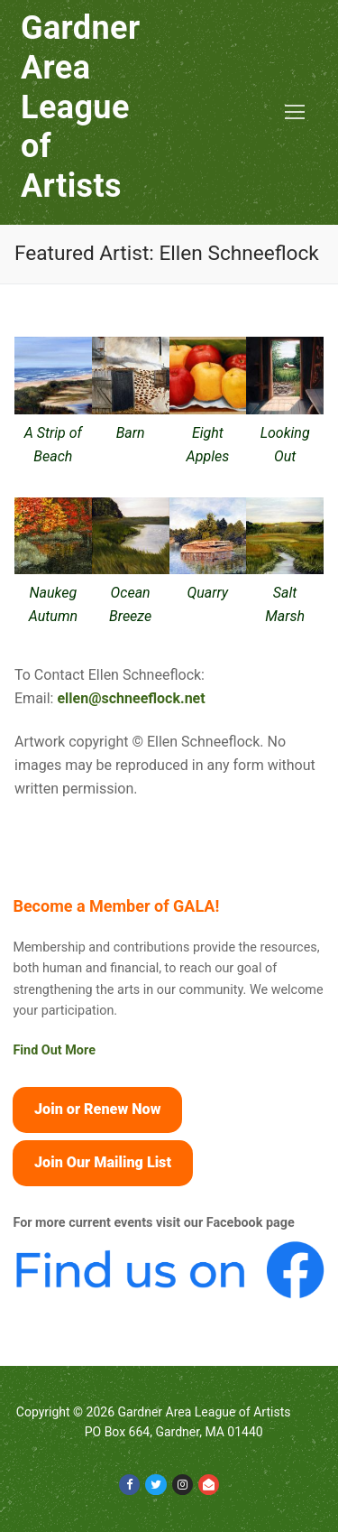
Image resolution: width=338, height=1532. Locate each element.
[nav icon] (295, 113)
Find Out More (54, 1050)
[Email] (208, 1484)
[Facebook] (129, 1484)
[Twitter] (155, 1484)
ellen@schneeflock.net (131, 698)
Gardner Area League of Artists (81, 107)
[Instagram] (182, 1484)
